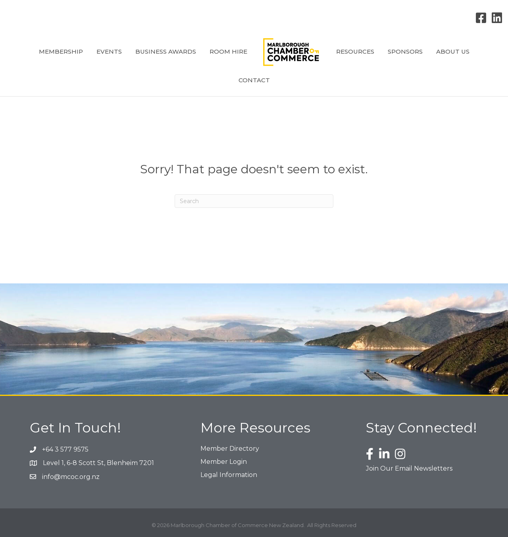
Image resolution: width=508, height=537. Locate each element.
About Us (453, 51)
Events (109, 51)
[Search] (254, 201)
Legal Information (228, 475)
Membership (61, 51)
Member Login (223, 461)
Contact (254, 80)
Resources (355, 51)
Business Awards (165, 51)
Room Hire (228, 51)
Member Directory (229, 448)
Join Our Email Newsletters (409, 468)
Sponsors (405, 51)
